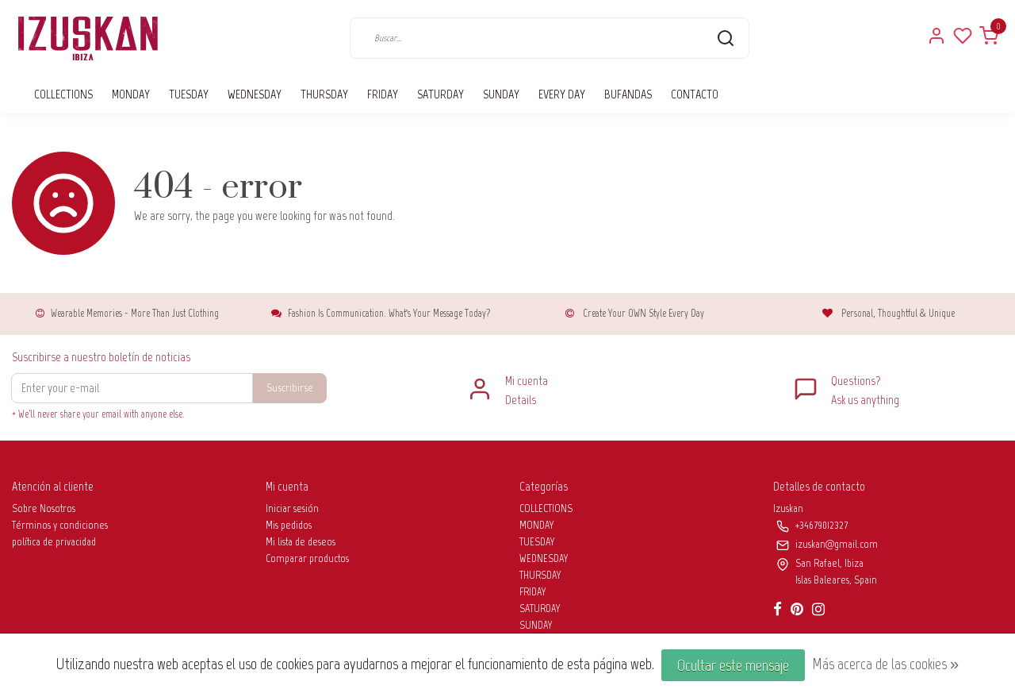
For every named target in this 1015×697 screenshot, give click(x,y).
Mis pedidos (289, 525)
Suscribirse (289, 387)
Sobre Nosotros (43, 508)
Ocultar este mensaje (733, 665)
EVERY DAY (561, 94)
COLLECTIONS (63, 94)
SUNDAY (501, 94)
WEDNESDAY (255, 94)
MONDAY (131, 94)
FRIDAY (382, 94)
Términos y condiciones (60, 525)
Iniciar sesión (292, 508)
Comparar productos (307, 558)
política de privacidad (54, 542)
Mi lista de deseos (300, 542)
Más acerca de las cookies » (885, 663)
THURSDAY (324, 94)
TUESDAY (189, 94)
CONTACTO (694, 94)
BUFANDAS (628, 94)
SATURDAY (440, 94)
